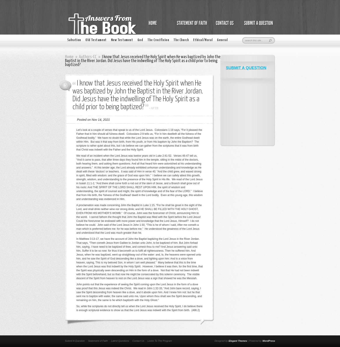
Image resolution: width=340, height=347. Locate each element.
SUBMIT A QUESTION (246, 68)
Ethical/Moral (203, 40)
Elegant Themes (238, 341)
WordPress (268, 341)
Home (69, 57)
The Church (181, 40)
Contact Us (138, 341)
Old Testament (96, 40)
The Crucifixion (158, 40)
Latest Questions (120, 341)
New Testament (122, 40)
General (222, 40)
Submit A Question (75, 341)
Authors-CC (88, 57)
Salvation (74, 40)
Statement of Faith (98, 341)
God (140, 40)
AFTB (154, 108)
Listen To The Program (160, 341)
